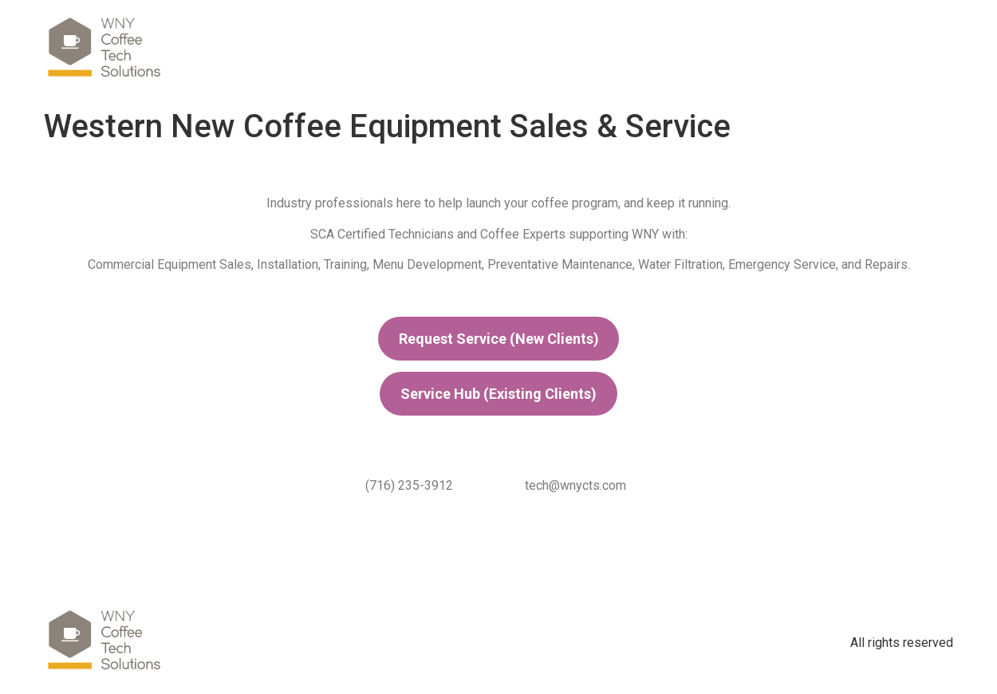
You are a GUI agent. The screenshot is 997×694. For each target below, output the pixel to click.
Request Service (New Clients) (499, 338)
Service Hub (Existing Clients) (498, 393)
